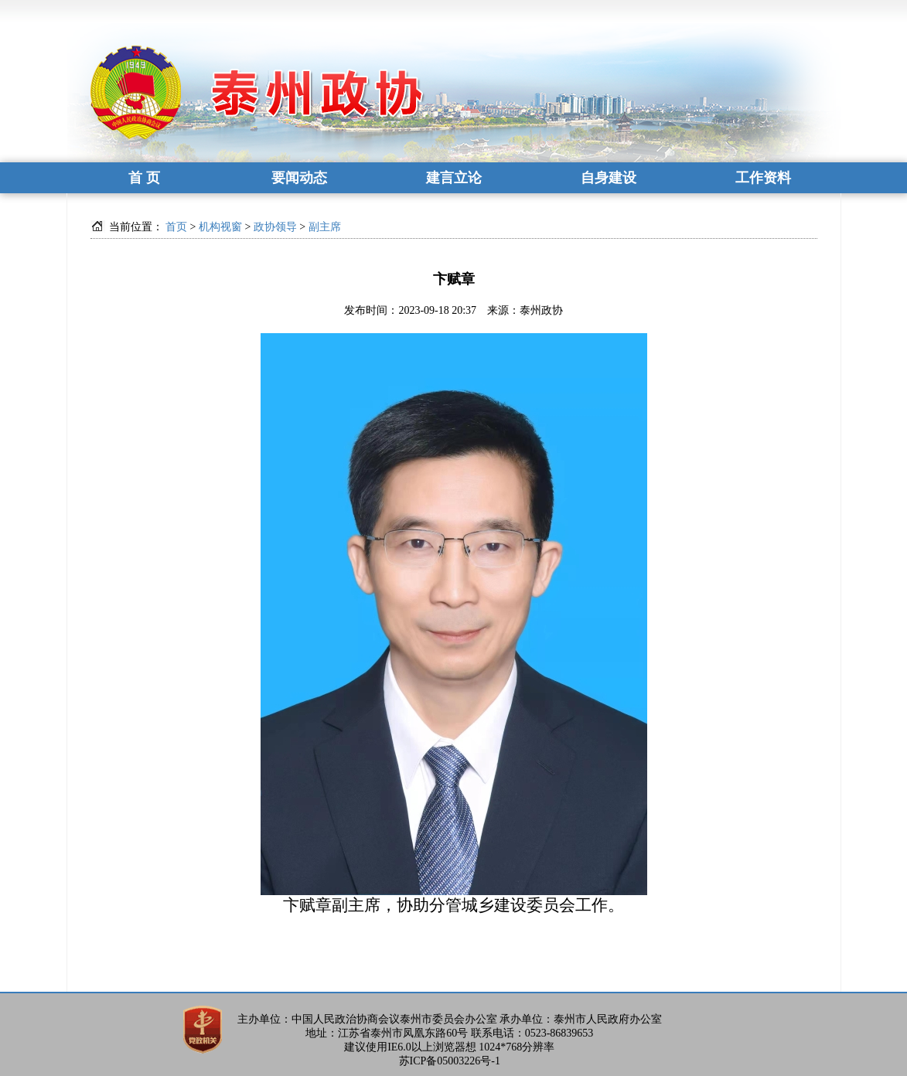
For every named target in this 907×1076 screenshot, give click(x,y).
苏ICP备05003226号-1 (449, 1061)
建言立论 (454, 178)
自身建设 (608, 178)
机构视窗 (220, 227)
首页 (176, 227)
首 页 (144, 178)
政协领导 (275, 227)
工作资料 (763, 178)
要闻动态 (299, 178)
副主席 (325, 227)
